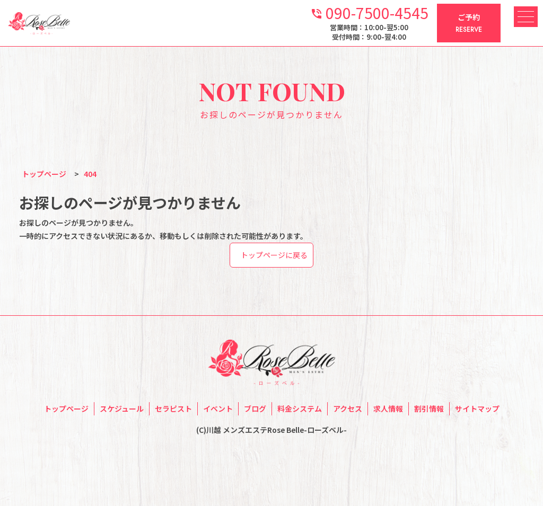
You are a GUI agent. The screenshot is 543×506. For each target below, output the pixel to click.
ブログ (255, 408)
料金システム (299, 408)
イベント (218, 408)
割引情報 (429, 408)
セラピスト (173, 408)
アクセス (347, 408)
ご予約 (468, 23)
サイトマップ (477, 408)
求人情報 (388, 408)
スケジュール (122, 408)
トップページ (66, 408)
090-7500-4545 (369, 12)
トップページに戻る (274, 255)
